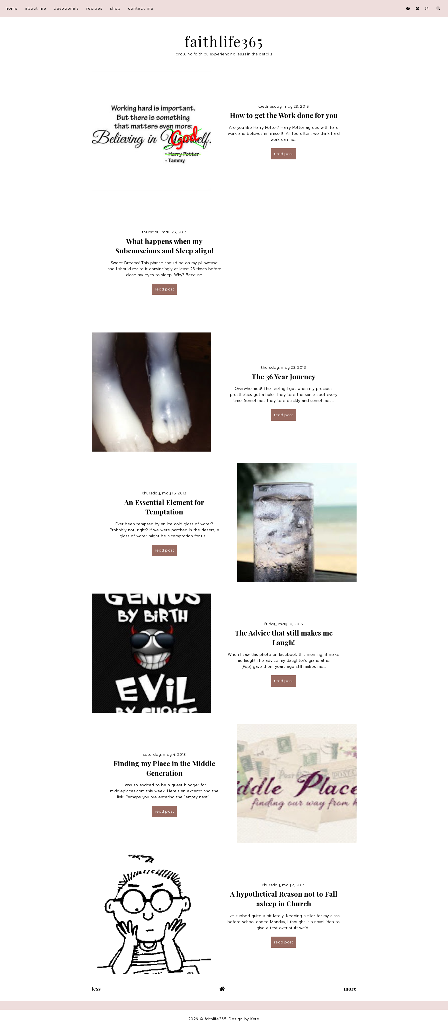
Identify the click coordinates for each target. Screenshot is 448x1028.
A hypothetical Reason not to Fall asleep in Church (283, 898)
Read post (283, 153)
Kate (254, 1019)
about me (35, 8)
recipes (94, 8)
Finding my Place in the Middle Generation (164, 768)
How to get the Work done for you (284, 115)
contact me (140, 8)
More (350, 988)
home (12, 8)
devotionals (66, 8)
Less (96, 988)
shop (115, 8)
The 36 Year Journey (283, 376)
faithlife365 (224, 41)
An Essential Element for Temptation (164, 507)
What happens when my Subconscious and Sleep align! (164, 246)
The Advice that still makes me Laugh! (284, 637)
